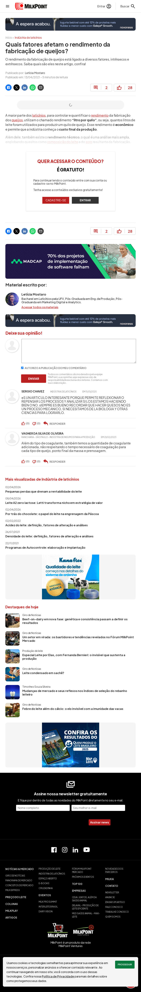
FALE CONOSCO (114, 907)
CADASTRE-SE (56, 200)
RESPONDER (57, 423)
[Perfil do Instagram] (64, 849)
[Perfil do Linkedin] (75, 849)
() (27, 423)
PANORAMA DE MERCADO (18, 880)
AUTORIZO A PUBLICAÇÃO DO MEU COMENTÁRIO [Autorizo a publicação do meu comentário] (53, 367)
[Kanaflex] (70, 577)
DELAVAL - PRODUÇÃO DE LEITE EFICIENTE (85, 907)
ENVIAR (33, 378)
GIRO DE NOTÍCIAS (15, 875)
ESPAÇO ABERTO (48, 878)
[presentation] (58, 822)
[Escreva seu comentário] (78, 362)
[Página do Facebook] (54, 849)
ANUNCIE (110, 897)
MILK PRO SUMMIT (48, 901)
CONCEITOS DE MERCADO (19, 885)
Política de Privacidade (58, 976)
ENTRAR (85, 200)
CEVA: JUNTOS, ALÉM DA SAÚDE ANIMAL (84, 899)
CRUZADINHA (46, 888)
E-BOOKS (44, 883)
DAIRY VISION (46, 911)
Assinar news (99, 822)
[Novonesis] (70, 24)
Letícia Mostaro (35, 73)
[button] (20, 869)
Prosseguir (125, 964)
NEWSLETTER (112, 892)
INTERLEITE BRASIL (48, 906)
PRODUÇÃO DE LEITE (49, 869)
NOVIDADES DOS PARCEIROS (114, 870)
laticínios (39, 115)
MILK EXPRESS (12, 890)
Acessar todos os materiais (39, 307)
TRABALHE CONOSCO (117, 911)
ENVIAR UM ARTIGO (115, 902)
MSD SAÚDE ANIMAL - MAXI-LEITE (86, 915)
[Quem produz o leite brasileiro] (70, 745)
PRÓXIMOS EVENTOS (83, 877)
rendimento (99, 115)
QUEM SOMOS (112, 916)
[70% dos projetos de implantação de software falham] (70, 261)
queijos (17, 120)
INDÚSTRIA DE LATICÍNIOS (52, 873)
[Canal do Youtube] (86, 850)
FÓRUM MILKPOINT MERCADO (82, 870)
